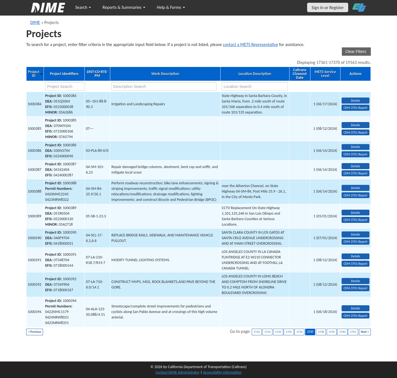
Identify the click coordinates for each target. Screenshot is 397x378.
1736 (299, 332)
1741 (353, 332)
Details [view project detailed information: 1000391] (355, 256)
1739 (332, 332)
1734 (278, 332)
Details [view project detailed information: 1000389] (355, 213)
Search (83, 7)
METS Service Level (325, 74)
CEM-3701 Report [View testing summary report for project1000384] (355, 108)
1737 (310, 332)
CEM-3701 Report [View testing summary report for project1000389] (355, 220)
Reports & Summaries (124, 7)
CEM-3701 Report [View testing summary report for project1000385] (355, 132)
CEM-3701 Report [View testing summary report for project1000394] (355, 316)
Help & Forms (171, 7)
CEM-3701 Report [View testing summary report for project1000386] (355, 154)
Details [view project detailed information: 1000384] (355, 100)
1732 (257, 332)
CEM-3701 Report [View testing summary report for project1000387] (355, 173)
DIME (35, 22)
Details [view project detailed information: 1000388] (355, 188)
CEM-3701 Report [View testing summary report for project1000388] (355, 195)
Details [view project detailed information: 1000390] (355, 234)
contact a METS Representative (250, 44)
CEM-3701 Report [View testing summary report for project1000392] (355, 288)
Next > (365, 332)
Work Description (165, 74)
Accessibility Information (222, 372)
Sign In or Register (328, 7)
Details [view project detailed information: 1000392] (355, 281)
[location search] (255, 86)
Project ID (33, 74)
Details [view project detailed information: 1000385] (355, 125)
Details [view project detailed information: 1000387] (355, 166)
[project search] (65, 86)
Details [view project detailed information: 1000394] (355, 308)
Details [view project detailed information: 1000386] (355, 147)
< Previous (34, 332)
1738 (321, 332)
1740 (342, 332)
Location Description (254, 74)
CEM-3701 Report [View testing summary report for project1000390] (355, 242)
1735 (289, 332)
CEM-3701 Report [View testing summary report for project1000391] (355, 264)
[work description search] (163, 86)
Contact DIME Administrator (177, 372)
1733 (267, 332)
